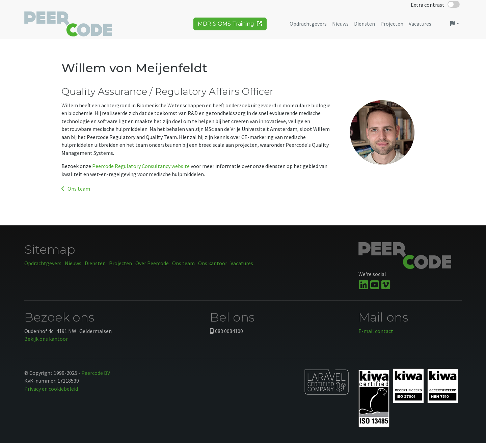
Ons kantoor (212, 263)
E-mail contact (375, 331)
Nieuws (73, 263)
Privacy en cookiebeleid (51, 388)
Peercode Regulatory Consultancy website (141, 166)
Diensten (95, 263)
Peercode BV (95, 372)
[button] (455, 26)
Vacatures (242, 263)
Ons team (75, 188)
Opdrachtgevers (42, 263)
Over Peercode (152, 263)
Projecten (120, 263)
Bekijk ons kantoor (46, 338)
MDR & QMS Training (230, 26)
